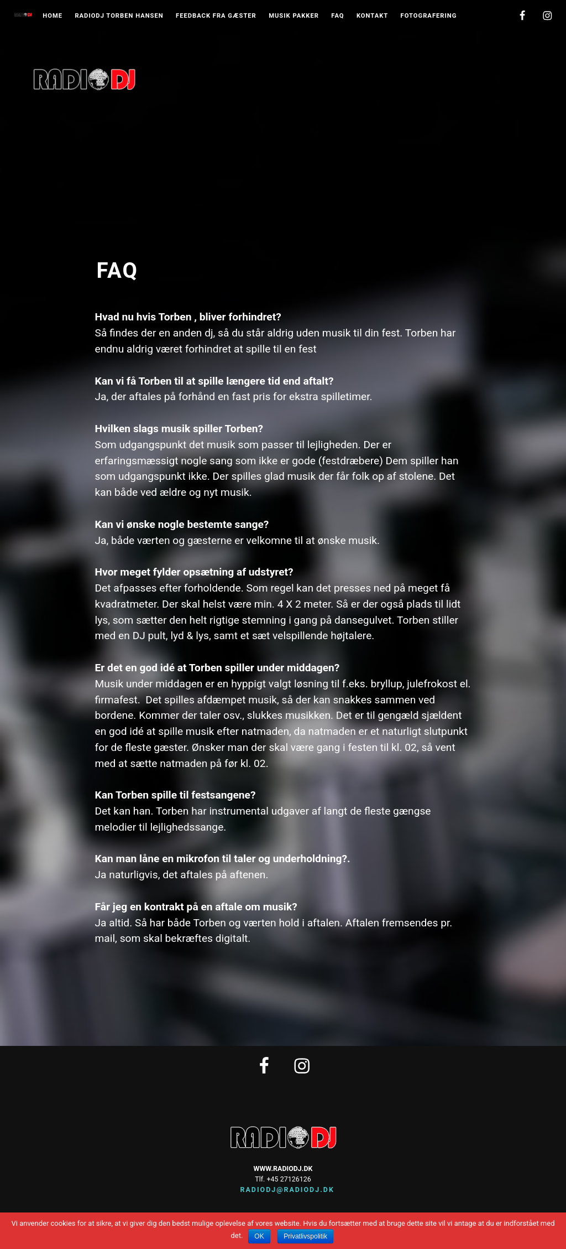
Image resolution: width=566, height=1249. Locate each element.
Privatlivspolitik (305, 1236)
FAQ (337, 16)
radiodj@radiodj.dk (283, 1189)
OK (259, 1236)
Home (52, 16)
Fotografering (429, 16)
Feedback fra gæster (216, 16)
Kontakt (372, 16)
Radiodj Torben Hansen (119, 16)
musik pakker (294, 16)
